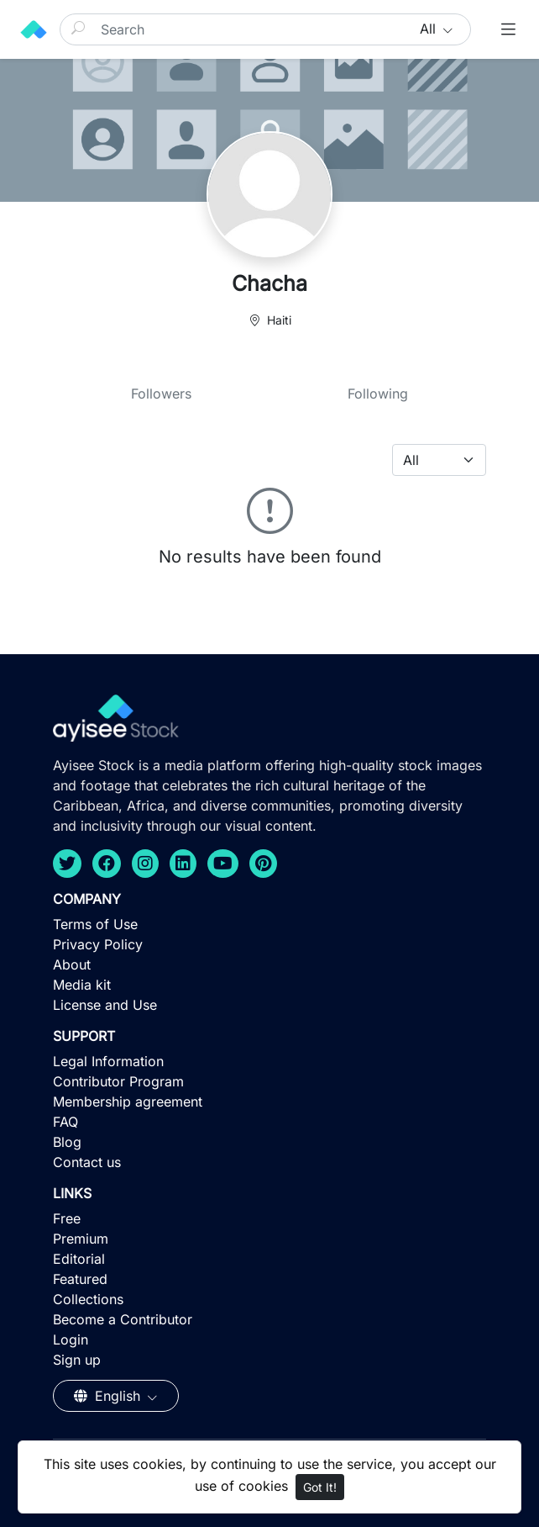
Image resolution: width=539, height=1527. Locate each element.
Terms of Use (95, 924)
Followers (161, 393)
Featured (80, 1279)
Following (378, 393)
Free (67, 1218)
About (72, 964)
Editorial (79, 1258)
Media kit (82, 984)
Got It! (320, 1487)
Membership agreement (127, 1101)
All (430, 28)
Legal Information (108, 1061)
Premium (80, 1238)
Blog (67, 1141)
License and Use (105, 1004)
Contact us (87, 1162)
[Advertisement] (269, 1404)
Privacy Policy (98, 944)
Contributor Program (118, 1081)
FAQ (65, 1121)
